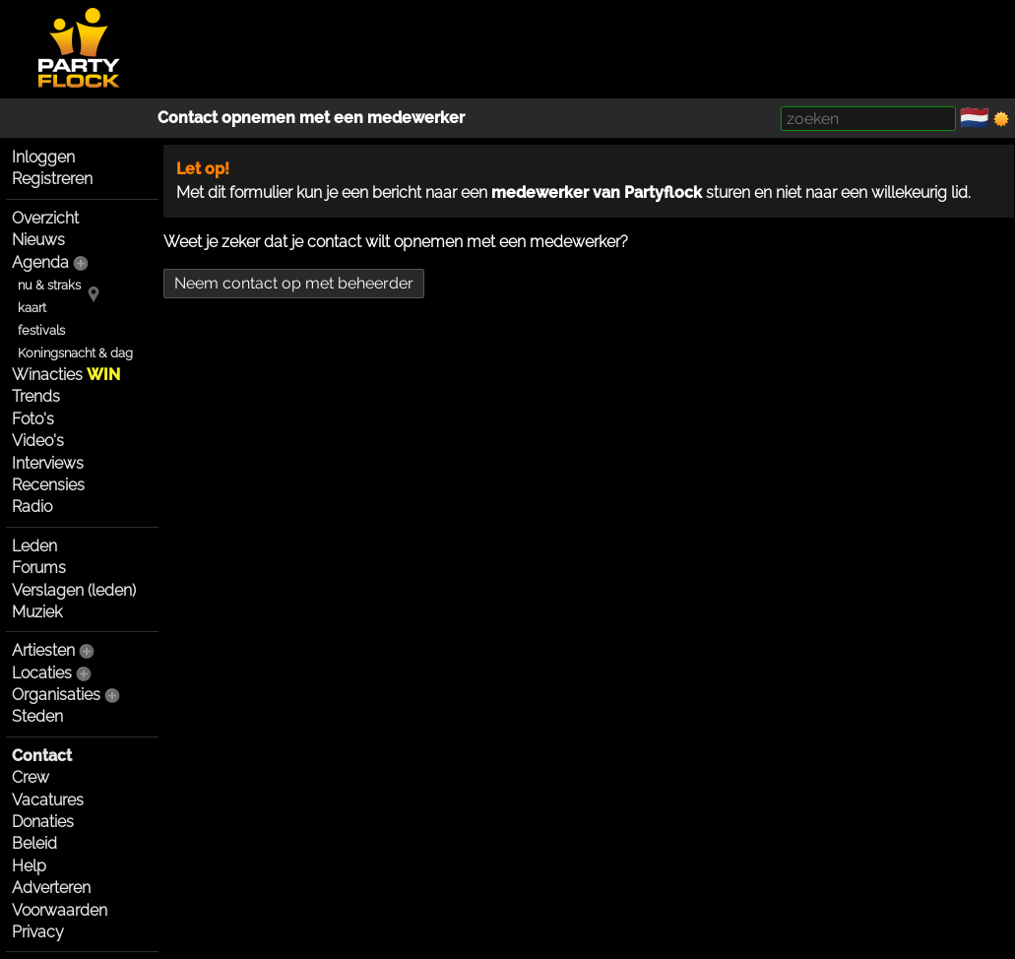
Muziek (37, 612)
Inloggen (43, 157)
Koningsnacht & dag (75, 353)
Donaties (43, 821)
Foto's (33, 419)
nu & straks (49, 285)
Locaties (42, 673)
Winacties (66, 374)
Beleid (34, 843)
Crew (30, 777)
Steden (37, 716)
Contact (42, 755)
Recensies (48, 485)
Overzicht (45, 218)
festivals (41, 330)
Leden (34, 546)
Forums (39, 567)
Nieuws (38, 239)
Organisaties (56, 694)
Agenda (40, 262)
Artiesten (43, 650)
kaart (32, 307)
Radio (32, 506)
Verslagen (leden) (74, 590)
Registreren (52, 178)
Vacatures (48, 800)
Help (29, 866)
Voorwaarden (59, 910)
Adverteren (51, 887)
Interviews (48, 463)
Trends (36, 396)
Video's (38, 440)
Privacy (38, 932)
